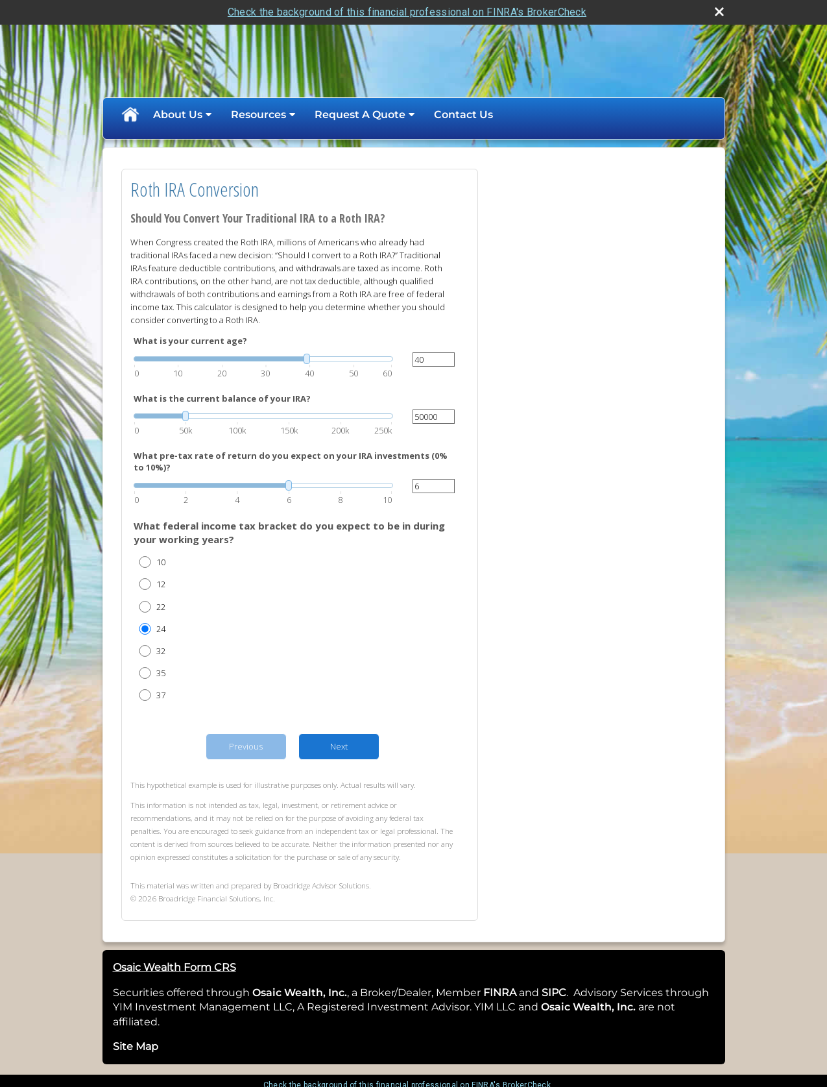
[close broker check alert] (719, 11)
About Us (177, 114)
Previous (246, 746)
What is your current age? (190, 341)
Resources (258, 114)
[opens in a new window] (517, 992)
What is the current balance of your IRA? (222, 398)
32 (160, 651)
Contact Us (463, 114)
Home (129, 115)
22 (160, 607)
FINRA (498, 992)
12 (160, 584)
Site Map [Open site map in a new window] (135, 1046)
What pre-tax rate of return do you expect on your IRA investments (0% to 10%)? (291, 461)
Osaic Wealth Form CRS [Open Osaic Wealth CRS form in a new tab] (174, 967)
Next (339, 746)
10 (160, 562)
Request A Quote (360, 114)
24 (160, 629)
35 (160, 673)
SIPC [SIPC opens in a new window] (554, 992)
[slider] (263, 358)
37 (160, 695)
